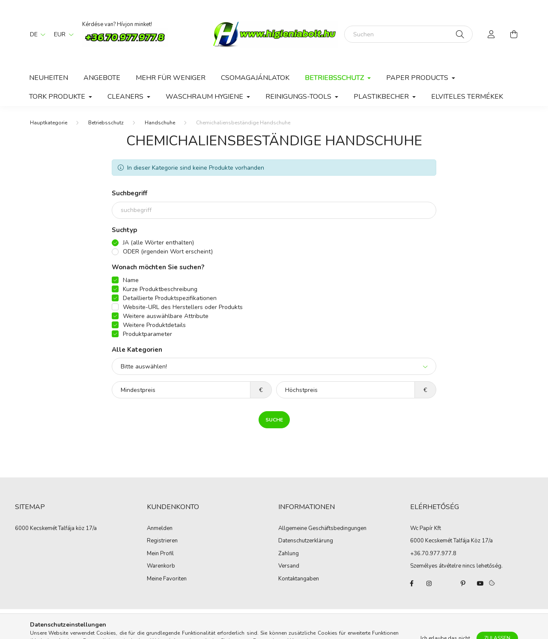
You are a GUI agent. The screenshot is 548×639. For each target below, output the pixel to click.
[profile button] (491, 34)
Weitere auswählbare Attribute (165, 316)
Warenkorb (161, 566)
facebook (411, 583)
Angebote (101, 77)
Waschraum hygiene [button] (205, 96)
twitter (446, 583)
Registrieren (162, 541)
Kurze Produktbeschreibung (160, 289)
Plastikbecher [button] (382, 96)
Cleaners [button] (126, 96)
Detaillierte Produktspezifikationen (170, 298)
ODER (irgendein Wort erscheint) (168, 251)
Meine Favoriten (167, 579)
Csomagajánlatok (255, 77)
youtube (480, 583)
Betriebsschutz (106, 122)
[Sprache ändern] (35, 34)
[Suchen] (408, 34)
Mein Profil (160, 554)
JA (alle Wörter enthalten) (158, 243)
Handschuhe (160, 122)
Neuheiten (48, 77)
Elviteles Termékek (467, 96)
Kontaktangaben (298, 579)
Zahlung (288, 554)
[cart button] (513, 34)
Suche (274, 419)
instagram (429, 583)
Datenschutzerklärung (305, 541)
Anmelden (160, 528)
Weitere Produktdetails (154, 325)
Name (131, 280)
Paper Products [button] (418, 77)
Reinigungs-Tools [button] (299, 96)
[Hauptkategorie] (48, 122)
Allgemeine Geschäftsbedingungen (322, 528)
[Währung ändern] (62, 34)
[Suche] (460, 34)
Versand (288, 566)
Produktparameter (147, 334)
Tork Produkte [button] (58, 96)
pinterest (463, 583)
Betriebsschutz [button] (335, 77)
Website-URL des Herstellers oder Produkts (183, 307)
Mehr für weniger (171, 77)
